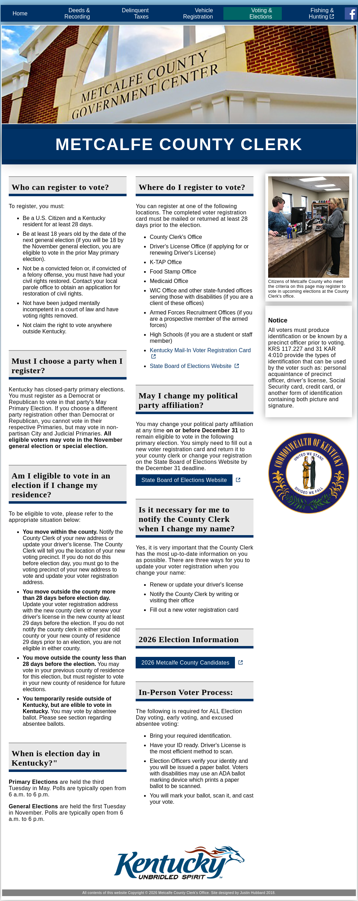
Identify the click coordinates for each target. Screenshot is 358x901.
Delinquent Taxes (135, 13)
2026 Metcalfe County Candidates (185, 663)
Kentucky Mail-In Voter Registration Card (200, 350)
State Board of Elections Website (190, 366)
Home (20, 13)
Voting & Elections (260, 13)
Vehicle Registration (198, 13)
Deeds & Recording (77, 13)
